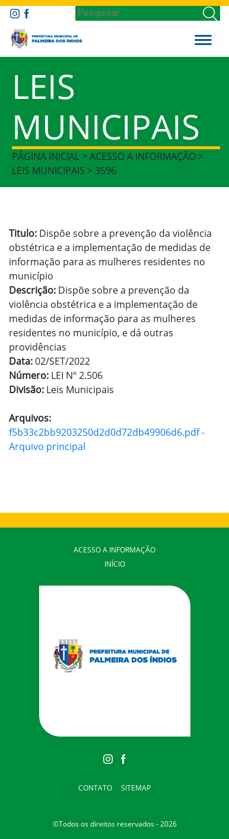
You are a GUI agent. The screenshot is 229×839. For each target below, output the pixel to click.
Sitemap (136, 788)
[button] (203, 38)
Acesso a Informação (114, 550)
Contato (95, 788)
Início (114, 564)
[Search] (138, 13)
